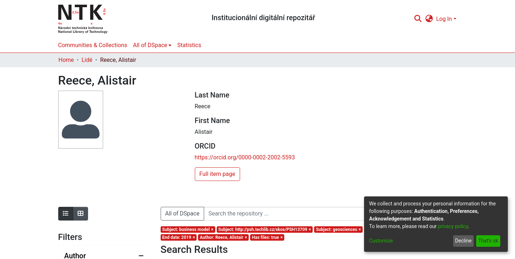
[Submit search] (418, 19)
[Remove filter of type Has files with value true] (267, 237)
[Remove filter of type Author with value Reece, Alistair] (223, 237)
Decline (463, 241)
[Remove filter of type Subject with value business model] (188, 229)
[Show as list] (65, 214)
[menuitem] (428, 19)
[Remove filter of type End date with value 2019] (179, 237)
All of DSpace (182, 213)
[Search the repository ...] (313, 214)
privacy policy (453, 226)
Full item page (217, 174)
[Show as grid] (80, 214)
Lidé (87, 59)
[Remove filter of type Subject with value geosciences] (338, 229)
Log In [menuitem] (444, 18)
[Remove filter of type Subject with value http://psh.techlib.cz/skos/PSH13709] (265, 229)
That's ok (488, 241)
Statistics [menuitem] (189, 45)
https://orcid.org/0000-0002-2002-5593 (245, 157)
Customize (381, 241)
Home (66, 59)
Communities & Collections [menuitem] (92, 45)
